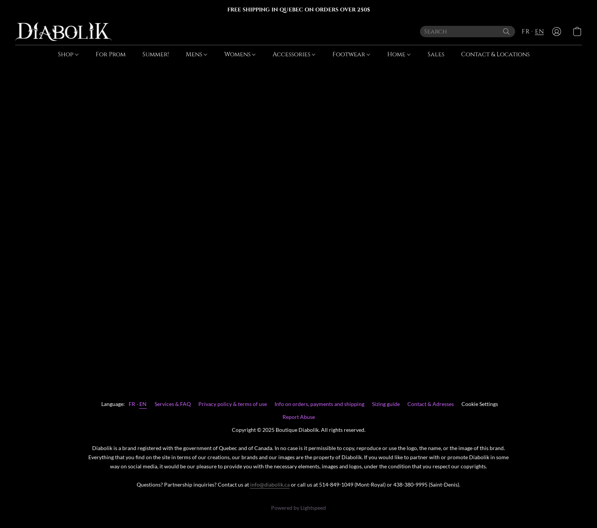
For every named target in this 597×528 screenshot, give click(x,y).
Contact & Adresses (430, 404)
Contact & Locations (495, 54)
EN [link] (143, 404)
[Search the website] (506, 31)
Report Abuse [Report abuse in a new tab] (299, 417)
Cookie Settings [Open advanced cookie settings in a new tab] (479, 404)
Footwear (351, 54)
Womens (239, 54)
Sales (436, 54)
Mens (196, 54)
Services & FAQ (173, 404)
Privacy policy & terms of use (232, 404)
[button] (63, 31)
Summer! (155, 54)
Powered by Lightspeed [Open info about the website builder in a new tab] (298, 507)
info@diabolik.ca (270, 484)
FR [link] (132, 404)
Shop (68, 54)
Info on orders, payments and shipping (319, 404)
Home (398, 54)
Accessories (294, 54)
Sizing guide (386, 404)
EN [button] (539, 31)
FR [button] (526, 31)
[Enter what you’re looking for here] (467, 31)
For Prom (111, 54)
